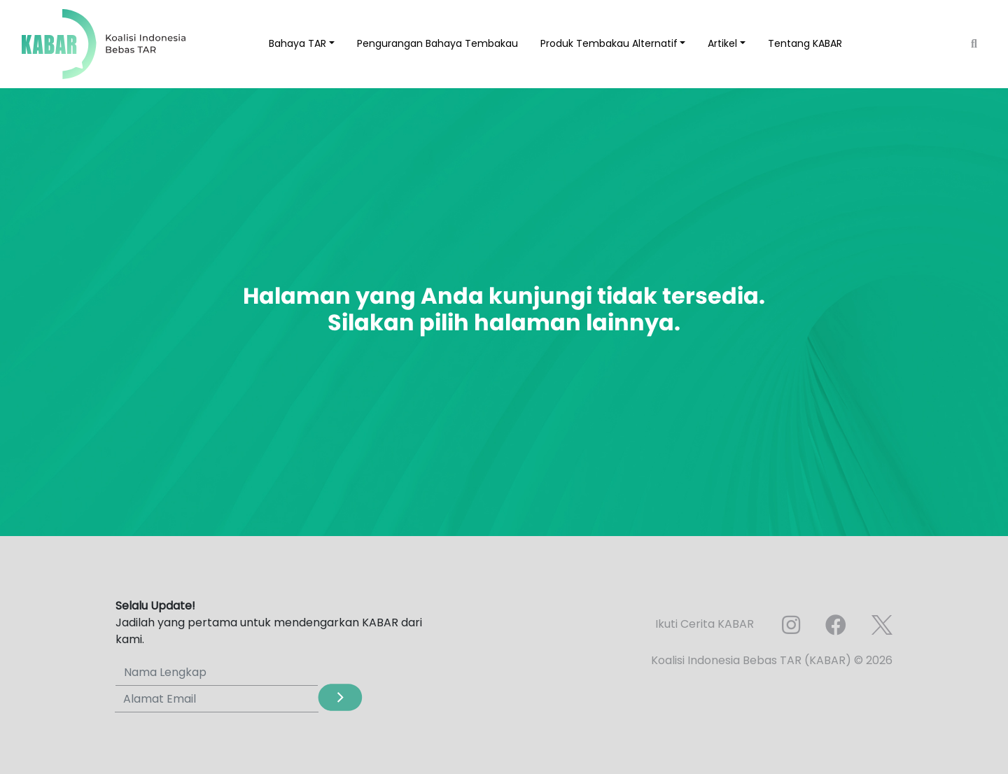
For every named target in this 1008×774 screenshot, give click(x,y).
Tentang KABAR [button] (805, 43)
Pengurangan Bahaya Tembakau (437, 43)
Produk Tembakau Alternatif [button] (609, 43)
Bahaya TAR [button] (297, 43)
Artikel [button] (722, 43)
